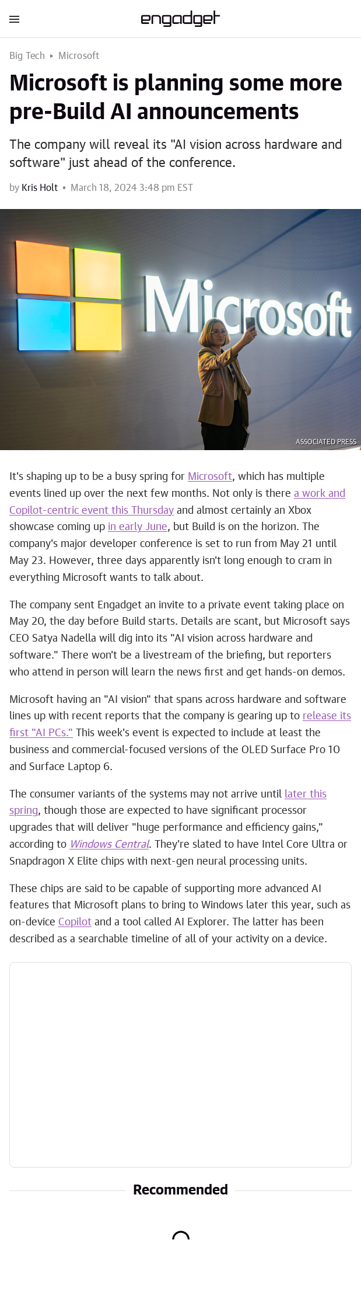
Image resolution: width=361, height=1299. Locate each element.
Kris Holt (40, 188)
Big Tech (27, 56)
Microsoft (79, 56)
